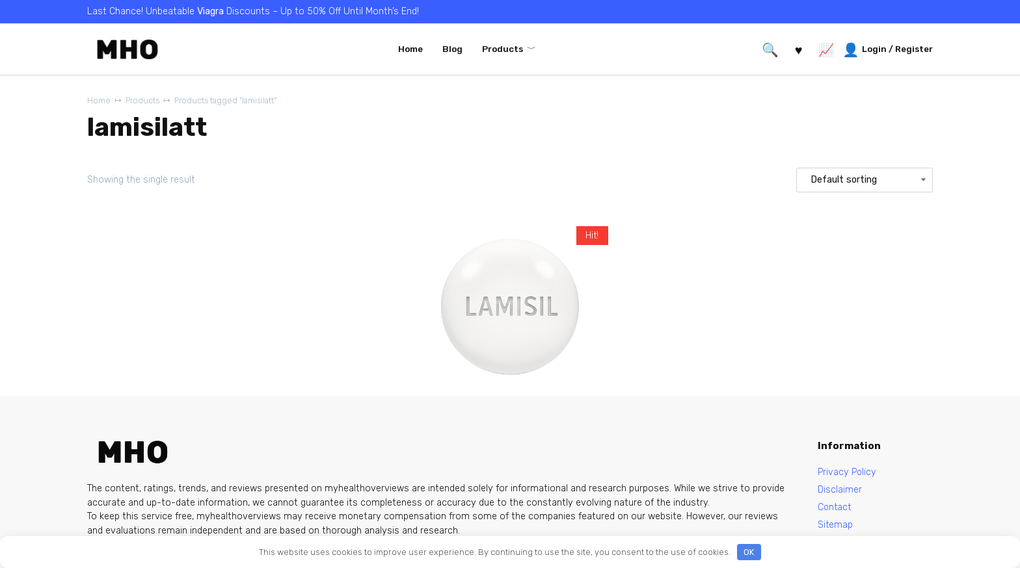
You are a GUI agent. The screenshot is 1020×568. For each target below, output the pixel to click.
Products (502, 49)
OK (749, 552)
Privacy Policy (848, 472)
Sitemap (835, 525)
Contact (835, 507)
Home (410, 49)
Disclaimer (840, 489)
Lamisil (443, 407)
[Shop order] (864, 180)
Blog (452, 49)
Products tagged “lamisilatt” (230, 101)
